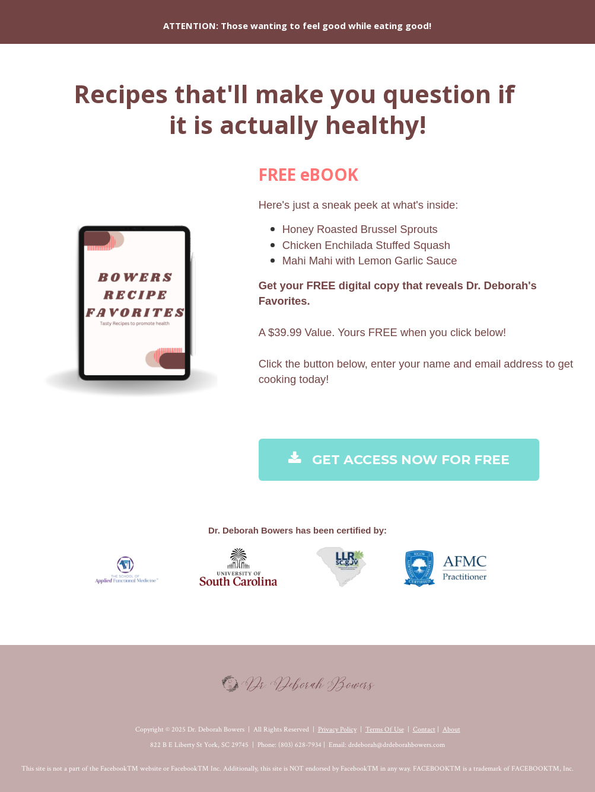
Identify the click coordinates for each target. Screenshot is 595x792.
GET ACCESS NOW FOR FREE (399, 460)
